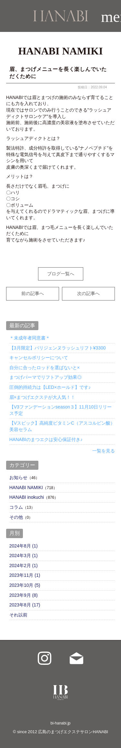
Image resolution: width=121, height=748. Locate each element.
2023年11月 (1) (24, 575)
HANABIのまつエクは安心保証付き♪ (46, 439)
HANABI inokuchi (26, 497)
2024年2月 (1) (23, 565)
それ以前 (18, 614)
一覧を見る (103, 450)
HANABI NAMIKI (26, 487)
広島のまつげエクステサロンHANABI (73, 731)
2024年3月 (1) (23, 555)
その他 (16, 517)
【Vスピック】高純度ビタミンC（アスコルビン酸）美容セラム (62, 426)
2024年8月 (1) (23, 545)
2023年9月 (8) (23, 595)
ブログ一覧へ (60, 273)
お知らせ (18, 477)
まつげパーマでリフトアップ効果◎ (45, 377)
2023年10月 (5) (24, 585)
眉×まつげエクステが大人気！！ (42, 397)
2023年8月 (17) (24, 604)
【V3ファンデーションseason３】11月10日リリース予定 (60, 410)
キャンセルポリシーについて (38, 357)
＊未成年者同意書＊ (29, 337)
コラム (16, 507)
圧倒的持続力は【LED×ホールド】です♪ (50, 387)
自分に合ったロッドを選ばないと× (44, 367)
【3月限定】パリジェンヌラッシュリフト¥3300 (57, 347)
